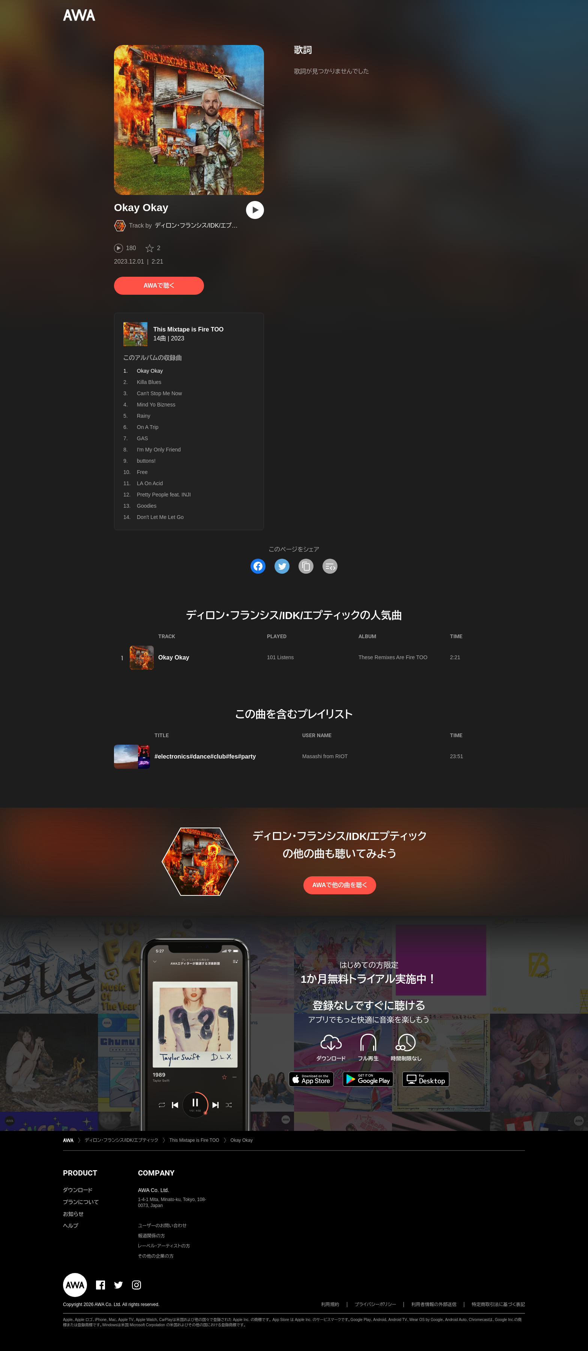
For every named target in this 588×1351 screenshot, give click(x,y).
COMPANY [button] (156, 1172)
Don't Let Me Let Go (160, 517)
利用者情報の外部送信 (433, 1304)
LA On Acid (150, 483)
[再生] (255, 210)
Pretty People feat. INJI (164, 495)
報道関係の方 (151, 1236)
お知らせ (73, 1214)
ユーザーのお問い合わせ (162, 1225)
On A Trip (148, 427)
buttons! (146, 461)
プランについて (81, 1202)
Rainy (143, 416)
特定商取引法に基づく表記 (498, 1304)
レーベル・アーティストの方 (164, 1246)
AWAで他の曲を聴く (339, 885)
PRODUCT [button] (80, 1172)
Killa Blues (149, 382)
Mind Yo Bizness (156, 405)
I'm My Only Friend (159, 450)
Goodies (146, 506)
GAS (142, 438)
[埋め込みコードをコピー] (330, 566)
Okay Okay (173, 657)
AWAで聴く (159, 285)
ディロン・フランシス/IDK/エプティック (204, 225)
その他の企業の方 (156, 1256)
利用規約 (330, 1304)
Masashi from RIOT (325, 756)
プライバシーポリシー (375, 1304)
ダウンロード (77, 1190)
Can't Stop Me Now (159, 393)
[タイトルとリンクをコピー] (306, 566)
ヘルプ (70, 1226)
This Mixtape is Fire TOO (188, 329)
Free (142, 472)
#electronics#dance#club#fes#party (205, 756)
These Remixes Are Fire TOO (393, 657)
